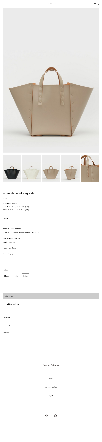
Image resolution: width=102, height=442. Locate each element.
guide (51, 378)
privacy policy (51, 387)
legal (51, 396)
